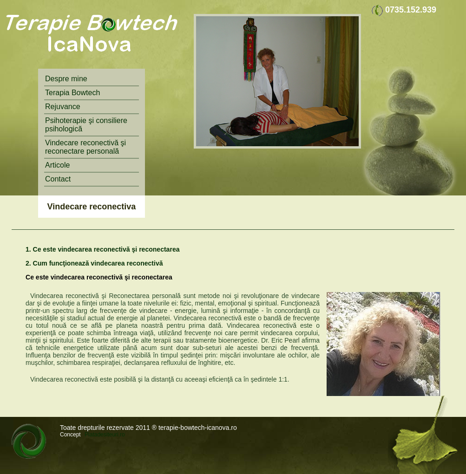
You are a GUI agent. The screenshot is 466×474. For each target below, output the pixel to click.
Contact (58, 179)
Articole (57, 165)
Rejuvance (62, 106)
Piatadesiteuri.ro (105, 434)
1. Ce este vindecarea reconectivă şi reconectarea (103, 249)
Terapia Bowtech (72, 93)
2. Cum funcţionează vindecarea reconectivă (94, 263)
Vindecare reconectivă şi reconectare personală (85, 147)
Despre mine (66, 79)
